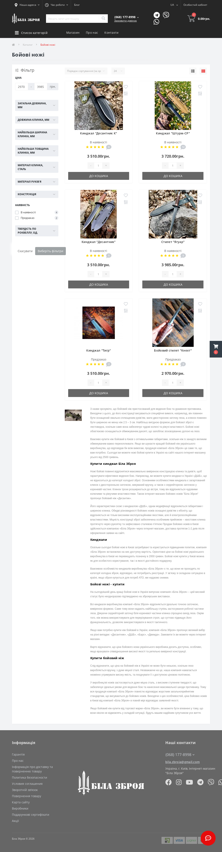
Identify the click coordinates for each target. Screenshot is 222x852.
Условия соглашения (27, 784)
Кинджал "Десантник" (99, 242)
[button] (216, 349)
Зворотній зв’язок (25, 790)
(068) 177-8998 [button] (180, 754)
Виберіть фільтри (50, 251)
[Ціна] (21, 86)
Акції (15, 821)
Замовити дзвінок (125, 20)
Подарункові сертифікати (30, 815)
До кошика (98, 176)
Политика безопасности (29, 777)
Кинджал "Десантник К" (98, 133)
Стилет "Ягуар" (173, 242)
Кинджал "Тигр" (98, 350)
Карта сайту (21, 802)
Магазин (72, 33)
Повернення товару (26, 796)
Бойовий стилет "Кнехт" (173, 350)
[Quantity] (98, 165)
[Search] (103, 18)
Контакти (111, 33)
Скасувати (25, 251)
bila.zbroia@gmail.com (182, 762)
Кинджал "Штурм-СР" (173, 133)
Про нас (92, 33)
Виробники (20, 808)
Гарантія (18, 754)
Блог (77, 5)
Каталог (28, 45)
